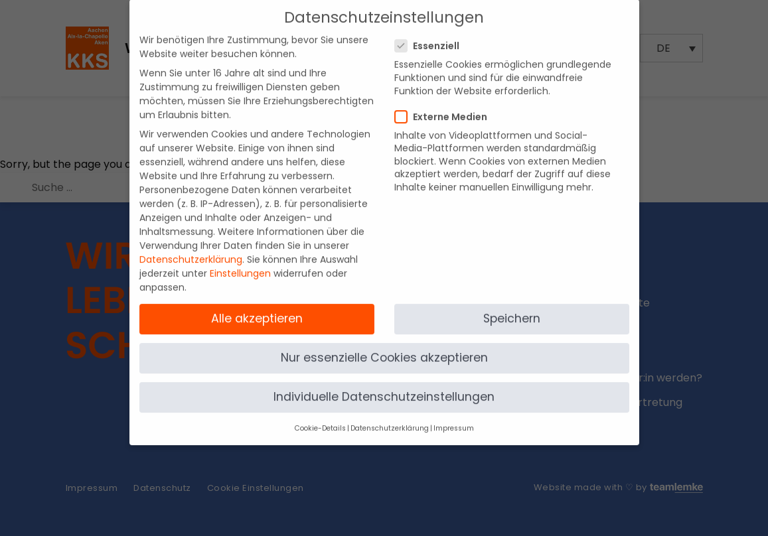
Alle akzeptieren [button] (257, 306)
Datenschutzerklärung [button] (389, 416)
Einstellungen (240, 261)
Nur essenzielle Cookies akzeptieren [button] (384, 345)
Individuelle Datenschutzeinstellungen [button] (384, 385)
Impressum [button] (453, 416)
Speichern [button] (511, 306)
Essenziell (431, 33)
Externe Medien (445, 104)
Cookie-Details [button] (320, 416)
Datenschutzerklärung (190, 247)
